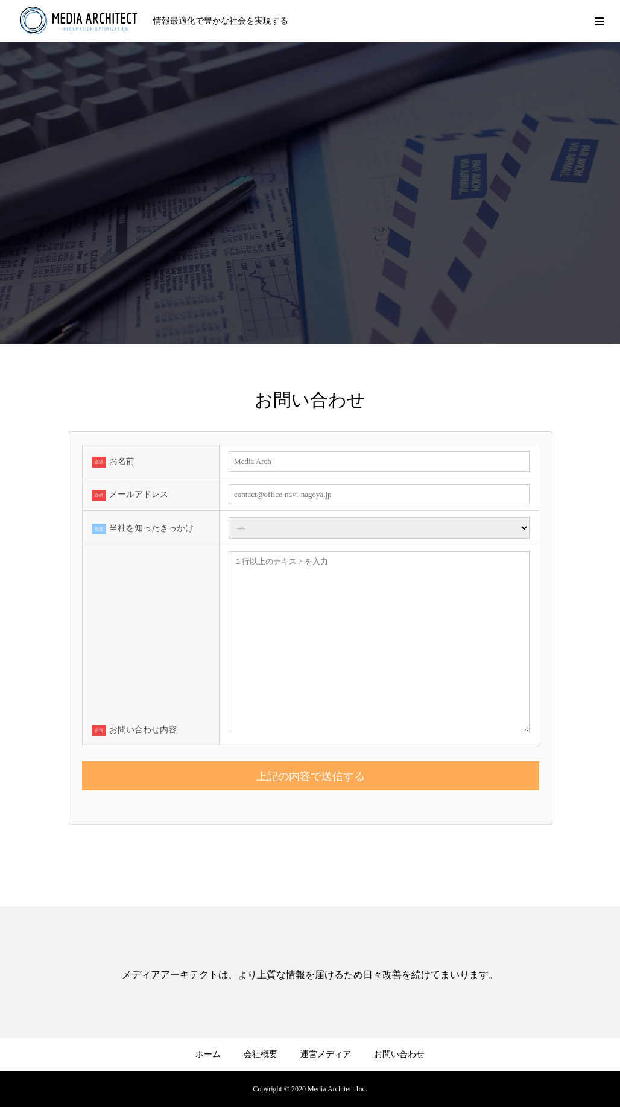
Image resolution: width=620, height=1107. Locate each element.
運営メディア (325, 1054)
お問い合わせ (399, 1054)
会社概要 (260, 1054)
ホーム (208, 1054)
